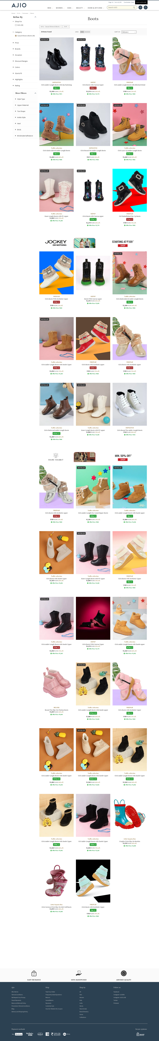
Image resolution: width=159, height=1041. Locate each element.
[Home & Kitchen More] (103, 8)
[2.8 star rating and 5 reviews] (93, 88)
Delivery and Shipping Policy (20, 1011)
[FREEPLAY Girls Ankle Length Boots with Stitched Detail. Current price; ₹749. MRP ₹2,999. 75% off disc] (130, 66)
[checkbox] (25, 25)
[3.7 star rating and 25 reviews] (93, 713)
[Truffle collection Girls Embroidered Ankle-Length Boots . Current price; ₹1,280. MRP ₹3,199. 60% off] (56, 131)
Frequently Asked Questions (54, 994)
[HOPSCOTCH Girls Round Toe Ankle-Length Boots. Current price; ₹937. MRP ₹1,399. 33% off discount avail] (93, 131)
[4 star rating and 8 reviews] (129, 88)
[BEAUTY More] (84, 8)
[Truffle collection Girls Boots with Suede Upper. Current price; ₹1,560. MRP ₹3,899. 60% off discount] (56, 557)
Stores (81, 1006)
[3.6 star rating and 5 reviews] (93, 844)
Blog (13, 1009)
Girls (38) (20, 25)
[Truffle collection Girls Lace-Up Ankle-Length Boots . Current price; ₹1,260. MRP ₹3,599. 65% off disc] (130, 131)
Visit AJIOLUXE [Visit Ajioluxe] (141, 2)
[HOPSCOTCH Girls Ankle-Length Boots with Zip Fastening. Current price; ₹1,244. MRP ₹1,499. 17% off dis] (56, 66)
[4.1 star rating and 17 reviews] (56, 433)
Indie (81, 1003)
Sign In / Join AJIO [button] (115, 2)
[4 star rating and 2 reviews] (56, 88)
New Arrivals (83, 1009)
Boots (32, 13)
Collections (83, 1017)
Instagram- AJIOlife (119, 994)
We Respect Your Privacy (18, 997)
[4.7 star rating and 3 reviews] (129, 647)
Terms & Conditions (17, 994)
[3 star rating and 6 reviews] (56, 153)
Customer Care (129, 2)
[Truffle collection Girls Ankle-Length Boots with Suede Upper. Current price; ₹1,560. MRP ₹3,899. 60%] (93, 757)
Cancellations (49, 1000)
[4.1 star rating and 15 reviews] (93, 778)
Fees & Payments (16, 1000)
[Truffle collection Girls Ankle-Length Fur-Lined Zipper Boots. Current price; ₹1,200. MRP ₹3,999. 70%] (93, 494)
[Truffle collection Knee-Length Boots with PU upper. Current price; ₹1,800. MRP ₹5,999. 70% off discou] (56, 195)
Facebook (116, 992)
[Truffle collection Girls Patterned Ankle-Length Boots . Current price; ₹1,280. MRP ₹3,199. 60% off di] (56, 411)
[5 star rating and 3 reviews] (93, 153)
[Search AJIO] (122, 7)
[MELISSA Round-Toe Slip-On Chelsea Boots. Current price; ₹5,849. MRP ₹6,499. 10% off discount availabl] (56, 689)
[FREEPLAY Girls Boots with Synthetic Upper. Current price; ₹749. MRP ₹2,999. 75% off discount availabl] (130, 560)
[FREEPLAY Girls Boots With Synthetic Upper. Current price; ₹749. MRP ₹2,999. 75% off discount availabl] (56, 280)
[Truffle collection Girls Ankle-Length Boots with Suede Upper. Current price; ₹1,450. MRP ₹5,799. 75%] (56, 346)
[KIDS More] (72, 8)
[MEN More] (52, 8)
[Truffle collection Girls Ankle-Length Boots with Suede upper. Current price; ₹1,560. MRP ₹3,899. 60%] (130, 625)
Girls (18, 13)
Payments (48, 1003)
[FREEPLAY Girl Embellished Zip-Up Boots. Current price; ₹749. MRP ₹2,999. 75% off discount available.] (130, 197)
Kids (81, 1000)
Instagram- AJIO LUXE (120, 997)
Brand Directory (84, 1011)
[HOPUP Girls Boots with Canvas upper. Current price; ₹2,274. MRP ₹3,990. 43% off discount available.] (93, 197)
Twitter (116, 1000)
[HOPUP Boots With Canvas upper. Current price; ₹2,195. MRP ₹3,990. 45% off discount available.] (93, 277)
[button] (25, 17)
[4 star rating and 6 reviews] (129, 516)
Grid (77, 32)
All (80, 992)
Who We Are (15, 992)
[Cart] (146, 7)
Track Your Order (50, 992)
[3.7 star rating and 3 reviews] (129, 153)
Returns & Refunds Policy (19, 1003)
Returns (48, 997)
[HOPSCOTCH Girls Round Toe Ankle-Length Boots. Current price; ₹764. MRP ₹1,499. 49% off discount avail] (130, 409)
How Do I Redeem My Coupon (54, 1009)
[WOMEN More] (64, 8)
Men (81, 994)
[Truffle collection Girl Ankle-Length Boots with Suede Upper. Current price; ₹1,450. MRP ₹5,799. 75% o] (93, 822)
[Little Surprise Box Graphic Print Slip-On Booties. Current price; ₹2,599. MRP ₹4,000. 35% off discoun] (130, 820)
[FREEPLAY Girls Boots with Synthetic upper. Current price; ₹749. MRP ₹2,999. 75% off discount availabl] (93, 346)
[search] (135, 7)
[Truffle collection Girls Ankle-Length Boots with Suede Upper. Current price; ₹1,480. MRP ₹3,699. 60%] (56, 757)
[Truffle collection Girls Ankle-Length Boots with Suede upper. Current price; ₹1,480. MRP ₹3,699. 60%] (130, 494)
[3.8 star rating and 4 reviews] (56, 844)
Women (82, 997)
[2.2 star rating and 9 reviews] (129, 219)
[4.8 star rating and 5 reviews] (93, 516)
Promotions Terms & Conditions (21, 1006)
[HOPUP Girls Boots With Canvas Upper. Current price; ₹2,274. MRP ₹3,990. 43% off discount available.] (93, 623)
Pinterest (116, 1003)
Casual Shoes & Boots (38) (26, 36)
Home (13, 13)
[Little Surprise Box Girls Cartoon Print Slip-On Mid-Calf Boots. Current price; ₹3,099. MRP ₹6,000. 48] (56, 886)
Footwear (25, 13)
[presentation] (96, 497)
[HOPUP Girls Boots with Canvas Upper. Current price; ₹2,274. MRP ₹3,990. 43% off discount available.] (93, 66)
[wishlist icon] (140, 7)
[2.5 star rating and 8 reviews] (56, 367)
